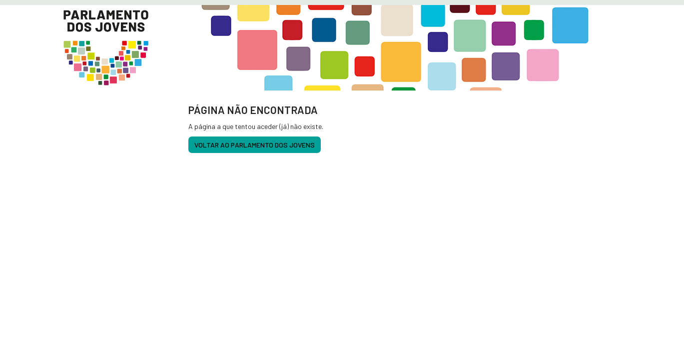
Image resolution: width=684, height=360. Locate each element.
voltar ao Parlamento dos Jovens (254, 144)
